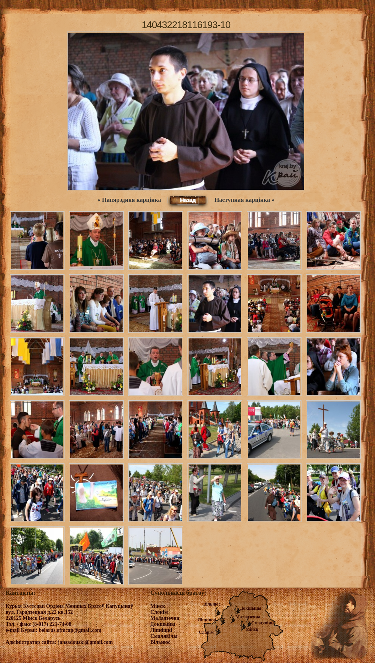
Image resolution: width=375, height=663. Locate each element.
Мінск (252, 629)
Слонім (206, 632)
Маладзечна (248, 616)
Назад (188, 200)
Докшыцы (250, 608)
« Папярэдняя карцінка (129, 200)
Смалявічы (262, 622)
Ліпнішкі (207, 619)
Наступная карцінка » (244, 200)
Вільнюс (211, 604)
